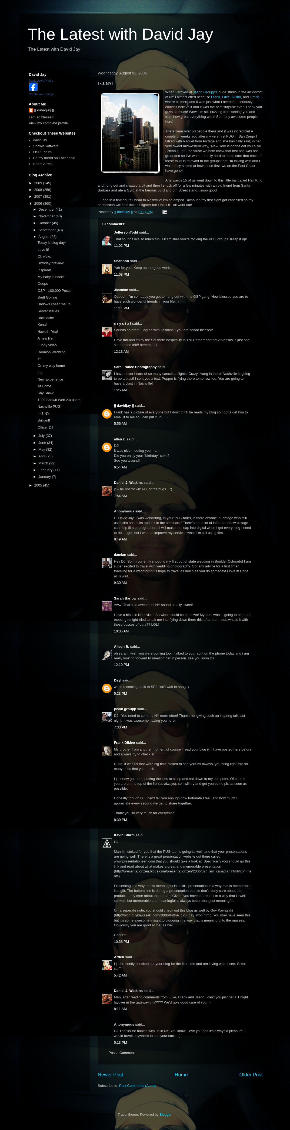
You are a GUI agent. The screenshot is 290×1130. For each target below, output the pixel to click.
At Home (44, 386)
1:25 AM (120, 390)
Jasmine (121, 290)
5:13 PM (120, 1042)
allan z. (120, 439)
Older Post (251, 1074)
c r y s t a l (122, 323)
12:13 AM (121, 352)
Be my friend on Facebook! (54, 158)
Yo (40, 359)
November (47, 216)
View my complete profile (48, 123)
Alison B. (121, 647)
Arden (119, 957)
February (46, 470)
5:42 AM (120, 975)
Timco (254, 97)
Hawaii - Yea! (48, 332)
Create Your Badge (41, 94)
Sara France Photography (135, 367)
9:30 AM (120, 583)
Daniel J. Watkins (128, 483)
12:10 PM (121, 665)
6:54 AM (120, 467)
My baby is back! (51, 277)
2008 (38, 190)
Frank (215, 97)
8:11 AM (120, 1009)
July (42, 436)
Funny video (47, 345)
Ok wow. (44, 256)
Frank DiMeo (124, 743)
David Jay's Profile (41, 80)
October (45, 223)
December (47, 209)
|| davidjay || (124, 405)
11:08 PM (121, 274)
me (40, 373)
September (47, 230)
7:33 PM (120, 727)
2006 (38, 203)
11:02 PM (121, 246)
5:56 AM (120, 424)
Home (181, 1074)
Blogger (165, 1114)
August (44, 237)
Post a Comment (122, 1053)
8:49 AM (120, 539)
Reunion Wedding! (52, 352)
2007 (38, 196)
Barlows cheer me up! (55, 304)
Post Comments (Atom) (137, 1086)
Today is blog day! (52, 243)
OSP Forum (42, 152)
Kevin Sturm (124, 835)
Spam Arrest (43, 164)
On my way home (51, 366)
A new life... (46, 338)
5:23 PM (120, 693)
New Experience (50, 379)
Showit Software (46, 146)
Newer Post (110, 1074)
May (42, 449)
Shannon (121, 261)
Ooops (43, 284)
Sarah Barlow (125, 598)
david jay (40, 140)
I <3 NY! (44, 414)
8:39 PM (120, 820)
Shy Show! (46, 393)
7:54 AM (120, 496)
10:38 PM (121, 942)
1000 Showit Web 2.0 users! (59, 400)
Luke (226, 97)
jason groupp (125, 709)
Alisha (236, 97)
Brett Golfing (47, 297)
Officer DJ (45, 427)
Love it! (43, 250)
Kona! (42, 325)
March (43, 463)
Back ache (46, 318)
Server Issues (48, 311)
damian (120, 555)
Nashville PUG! (49, 407)
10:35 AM (121, 631)
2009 (38, 183)
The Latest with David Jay (120, 34)
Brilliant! (44, 420)
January (45, 477)
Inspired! (44, 270)
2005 (38, 485)
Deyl (117, 680)
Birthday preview (51, 263)
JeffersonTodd (126, 232)
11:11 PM (121, 308)
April (42, 456)
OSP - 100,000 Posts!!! (56, 291)
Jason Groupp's (205, 92)
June (42, 443)
